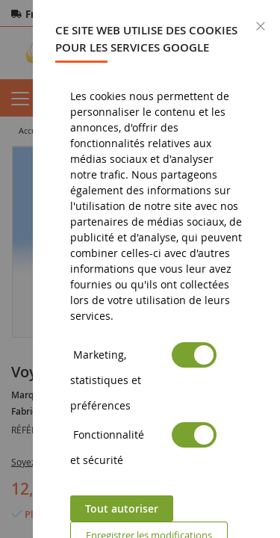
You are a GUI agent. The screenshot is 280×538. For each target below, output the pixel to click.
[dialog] (156, 269)
